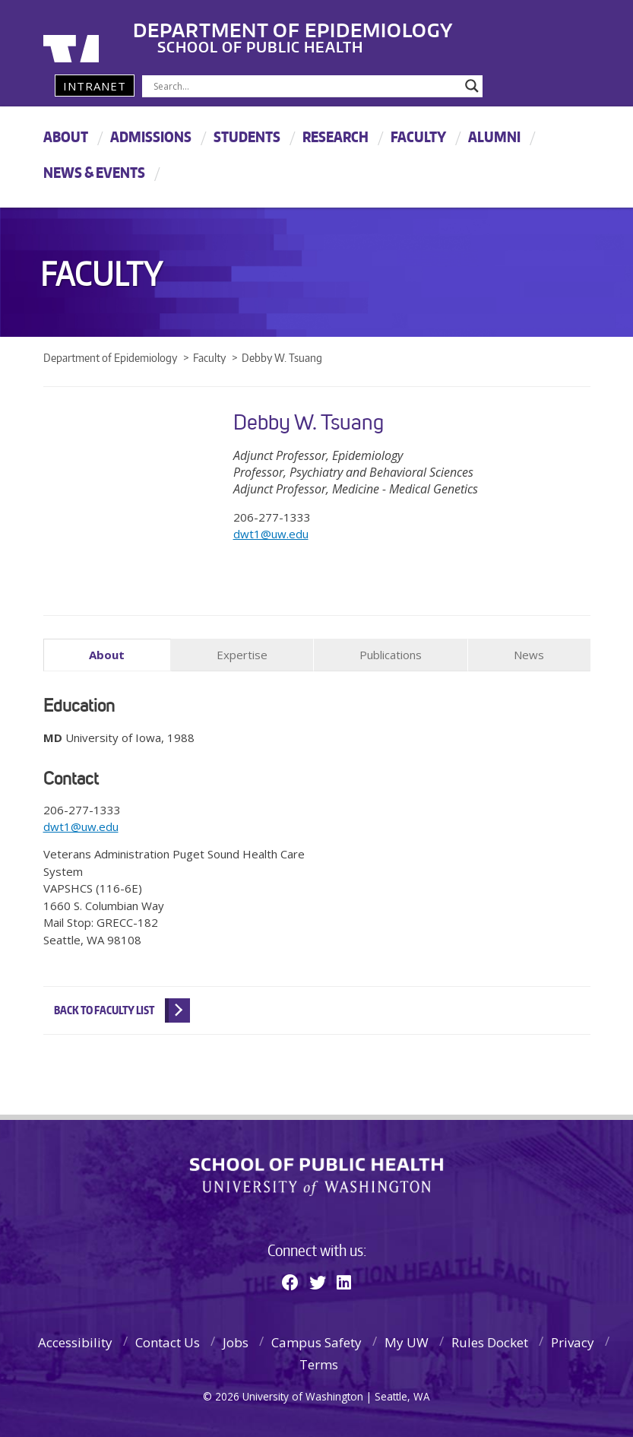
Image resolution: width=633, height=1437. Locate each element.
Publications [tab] (390, 654)
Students (247, 136)
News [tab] (529, 654)
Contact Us (167, 1341)
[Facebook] (290, 1280)
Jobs (235, 1341)
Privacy (572, 1341)
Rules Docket (489, 1341)
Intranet (94, 86)
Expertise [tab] (242, 654)
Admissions (150, 136)
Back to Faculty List (104, 1008)
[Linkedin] (344, 1280)
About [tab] (107, 654)
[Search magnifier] (472, 86)
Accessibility (75, 1341)
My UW (407, 1341)
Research (335, 136)
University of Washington (105, 34)
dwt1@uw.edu (271, 533)
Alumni (494, 136)
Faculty (418, 136)
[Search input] (306, 86)
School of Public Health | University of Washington (316, 1175)
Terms (318, 1363)
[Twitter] (317, 1280)
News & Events (94, 172)
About (65, 136)
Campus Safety (316, 1341)
